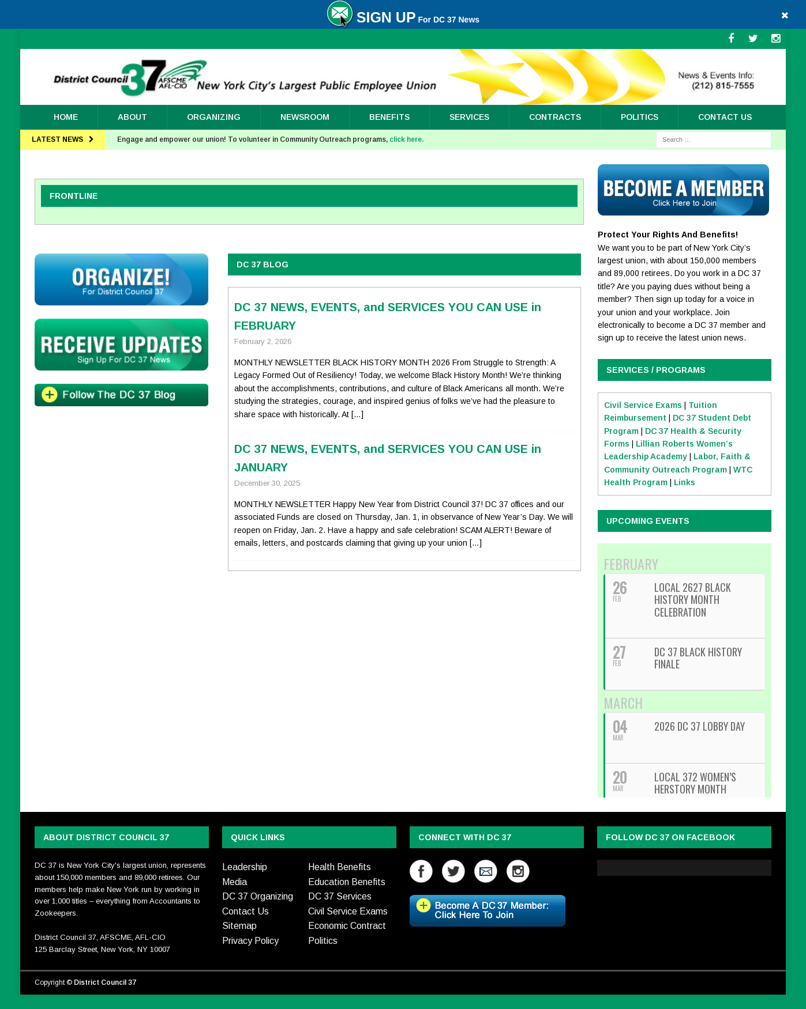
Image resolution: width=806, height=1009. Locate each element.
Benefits (389, 117)
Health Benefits (339, 867)
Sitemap (239, 926)
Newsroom (304, 117)
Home (66, 117)
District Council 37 (105, 982)
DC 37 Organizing (257, 896)
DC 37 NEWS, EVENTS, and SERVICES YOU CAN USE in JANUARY (387, 458)
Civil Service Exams (643, 405)
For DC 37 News (403, 19)
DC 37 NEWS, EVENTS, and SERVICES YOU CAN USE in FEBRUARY (387, 316)
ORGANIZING (214, 117)
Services (469, 117)
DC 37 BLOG (262, 264)
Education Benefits (346, 882)
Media (234, 882)
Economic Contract (347, 926)
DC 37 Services (340, 896)
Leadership (244, 867)
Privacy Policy (250, 941)
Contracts (555, 117)
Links (684, 482)
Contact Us (725, 117)
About (132, 117)
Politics (639, 117)
